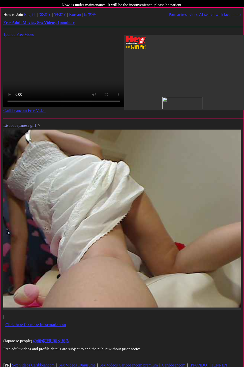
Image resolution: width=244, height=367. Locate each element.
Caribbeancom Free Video (24, 110)
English (30, 14)
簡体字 (60, 14)
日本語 (90, 14)
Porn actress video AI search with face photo (205, 14)
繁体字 (45, 14)
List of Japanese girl (19, 125)
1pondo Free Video (18, 34)
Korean (75, 14)
